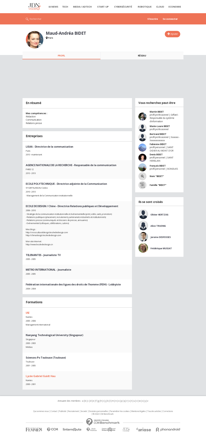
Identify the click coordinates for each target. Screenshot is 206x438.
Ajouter (174, 33)
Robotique (144, 6)
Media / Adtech (82, 6)
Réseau (142, 55)
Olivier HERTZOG (159, 214)
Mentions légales (138, 411)
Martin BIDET (157, 111)
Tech (65, 6)
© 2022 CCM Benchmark (103, 414)
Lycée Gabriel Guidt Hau (40, 376)
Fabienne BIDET (158, 144)
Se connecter (170, 18)
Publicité (62, 411)
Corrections (168, 411)
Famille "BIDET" (158, 185)
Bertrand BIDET (158, 134)
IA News (53, 6)
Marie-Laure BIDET (160, 126)
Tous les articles (154, 411)
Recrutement (73, 411)
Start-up (103, 6)
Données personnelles (98, 411)
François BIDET (158, 165)
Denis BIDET (156, 154)
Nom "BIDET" (157, 176)
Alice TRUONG (158, 225)
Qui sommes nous (41, 411)
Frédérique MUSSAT (161, 248)
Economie (175, 6)
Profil (61, 55)
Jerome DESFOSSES (160, 237)
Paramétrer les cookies (120, 411)
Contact (54, 411)
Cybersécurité (123, 6)
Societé (84, 411)
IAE (27, 313)
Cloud (160, 6)
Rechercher (35, 18)
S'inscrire (152, 18)
